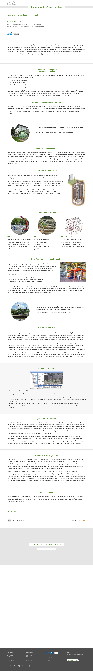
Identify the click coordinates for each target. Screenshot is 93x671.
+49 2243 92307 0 (66, 1)
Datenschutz (49, 657)
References (70, 4)
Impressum (49, 656)
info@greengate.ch (29, 660)
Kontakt (48, 659)
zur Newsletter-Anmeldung (73, 660)
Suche (84, 4)
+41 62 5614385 (29, 658)
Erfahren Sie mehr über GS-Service (46, 632)
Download (82, 603)
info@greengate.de (74, 1)
